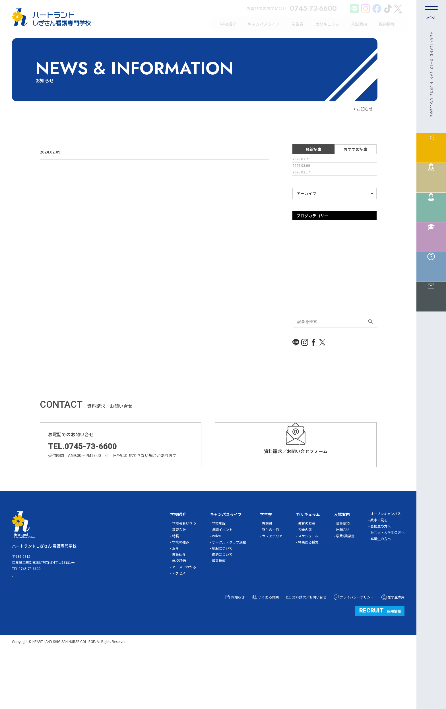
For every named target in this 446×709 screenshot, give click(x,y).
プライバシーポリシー (353, 649)
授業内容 (305, 581)
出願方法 (343, 581)
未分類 (298, 352)
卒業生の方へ (380, 590)
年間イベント (222, 581)
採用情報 (380, 662)
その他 (298, 306)
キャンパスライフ (308, 297)
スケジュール (308, 588)
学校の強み (180, 594)
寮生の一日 (270, 581)
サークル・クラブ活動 (229, 594)
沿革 (175, 600)
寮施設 (267, 575)
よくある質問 (265, 649)
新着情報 (300, 343)
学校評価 (179, 613)
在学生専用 (392, 649)
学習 (296, 334)
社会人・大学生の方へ (387, 584)
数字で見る (378, 572)
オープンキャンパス (310, 279)
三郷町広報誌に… (95, 152)
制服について (222, 600)
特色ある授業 (308, 594)
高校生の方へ (380, 578)
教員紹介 (179, 606)
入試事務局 (302, 324)
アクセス (178, 625)
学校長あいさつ (184, 575)
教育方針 (179, 581)
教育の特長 (306, 575)
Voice (216, 588)
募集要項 (343, 575)
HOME (347, 109)
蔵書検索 (219, 613)
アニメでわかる (184, 619)
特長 (175, 588)
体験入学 (300, 315)
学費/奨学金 (345, 588)
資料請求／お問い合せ (306, 649)
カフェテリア (272, 588)
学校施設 (219, 575)
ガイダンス (302, 288)
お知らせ (234, 649)
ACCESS (35, 633)
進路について (222, 606)
